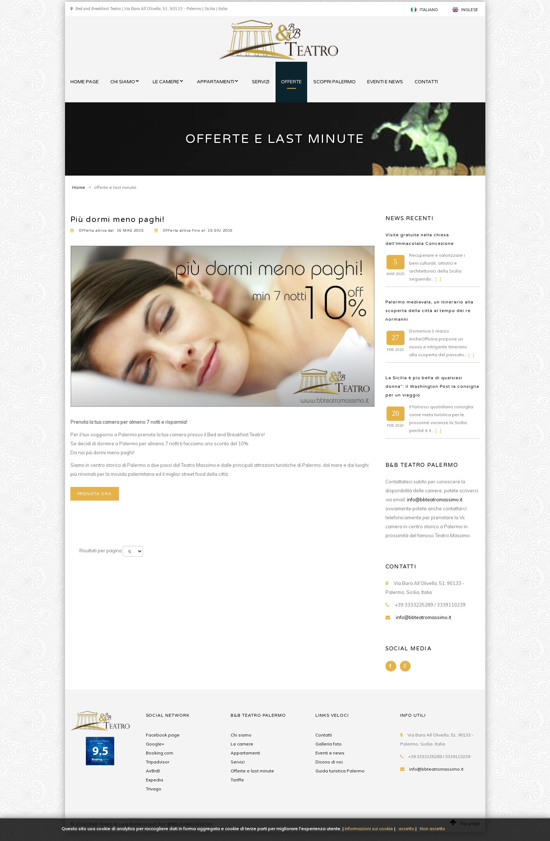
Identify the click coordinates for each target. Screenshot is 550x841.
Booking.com (159, 753)
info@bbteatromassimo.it (434, 499)
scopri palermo (334, 82)
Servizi (238, 762)
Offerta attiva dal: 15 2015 (107, 230)
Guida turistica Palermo (340, 770)
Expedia (154, 779)
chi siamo (122, 82)
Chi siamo (241, 735)
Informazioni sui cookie (369, 828)
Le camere (242, 744)
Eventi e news (330, 753)
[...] (438, 279)
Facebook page (163, 735)
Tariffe (237, 779)
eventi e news (385, 82)
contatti (426, 82)
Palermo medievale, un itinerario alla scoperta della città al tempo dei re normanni (429, 310)
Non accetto (432, 828)
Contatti (323, 735)
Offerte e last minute (252, 770)
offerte (291, 82)
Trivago (153, 788)
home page (84, 82)
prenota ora (95, 493)
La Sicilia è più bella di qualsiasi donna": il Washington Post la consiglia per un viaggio (432, 386)
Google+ (155, 744)
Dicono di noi (329, 762)
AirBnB (153, 770)
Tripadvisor (157, 762)
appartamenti (215, 82)
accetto (406, 828)
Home (78, 187)
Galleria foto (328, 744)
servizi (260, 82)
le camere (166, 82)
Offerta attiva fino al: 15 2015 (193, 230)
